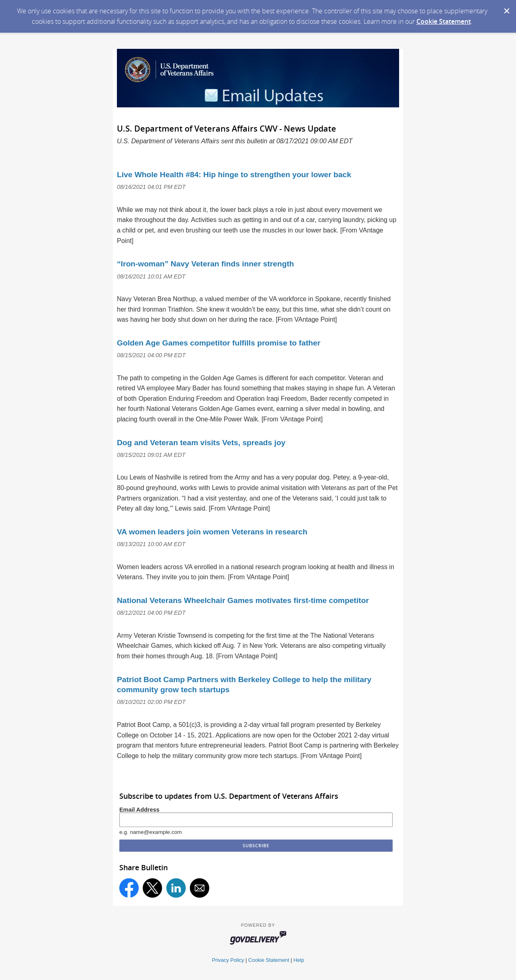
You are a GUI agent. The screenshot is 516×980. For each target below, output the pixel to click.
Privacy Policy (228, 960)
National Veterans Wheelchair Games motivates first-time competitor (243, 600)
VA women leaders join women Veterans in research (212, 532)
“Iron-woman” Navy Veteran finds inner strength (205, 264)
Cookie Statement (443, 21)
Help (298, 960)
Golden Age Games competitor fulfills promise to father (218, 343)
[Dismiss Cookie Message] (506, 7)
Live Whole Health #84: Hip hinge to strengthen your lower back (234, 174)
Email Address (139, 809)
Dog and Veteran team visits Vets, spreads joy (201, 442)
